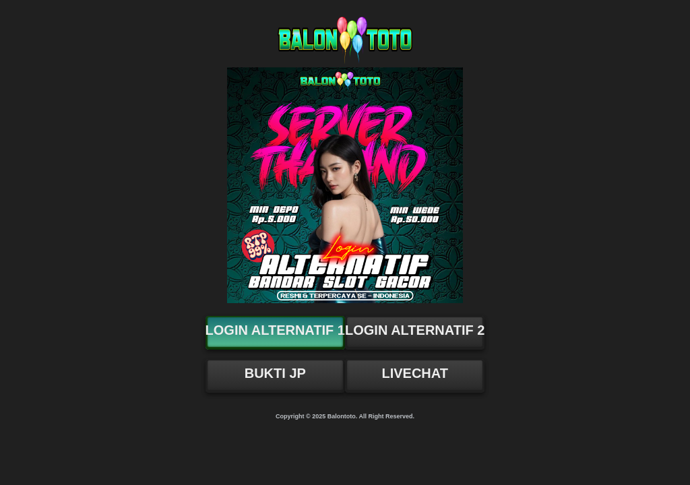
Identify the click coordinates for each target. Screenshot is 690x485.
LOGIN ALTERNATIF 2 (414, 330)
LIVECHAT (414, 373)
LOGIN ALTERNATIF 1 (275, 330)
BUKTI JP (275, 373)
